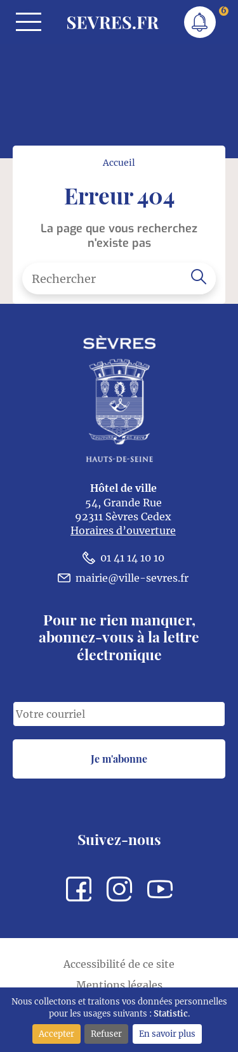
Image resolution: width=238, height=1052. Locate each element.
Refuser (106, 1034)
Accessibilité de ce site (119, 964)
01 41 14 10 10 (123, 557)
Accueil (119, 162)
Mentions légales (119, 985)
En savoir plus (167, 1034)
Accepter (56, 1034)
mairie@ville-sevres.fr (123, 578)
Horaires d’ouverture (123, 530)
